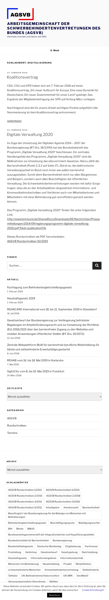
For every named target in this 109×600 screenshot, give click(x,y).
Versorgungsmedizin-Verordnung (26, 581)
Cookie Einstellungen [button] (93, 590)
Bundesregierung (62, 540)
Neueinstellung (51, 564)
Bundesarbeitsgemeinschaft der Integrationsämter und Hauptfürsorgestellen (51, 534)
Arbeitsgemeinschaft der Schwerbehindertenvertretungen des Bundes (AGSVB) (54, 28)
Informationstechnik (71, 558)
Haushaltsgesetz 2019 (21, 298)
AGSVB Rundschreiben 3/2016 (63, 501)
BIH (10, 528)
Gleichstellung (90, 552)
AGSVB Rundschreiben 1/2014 (62, 489)
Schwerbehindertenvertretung (62, 569)
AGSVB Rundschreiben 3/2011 (25, 501)
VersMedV (82, 575)
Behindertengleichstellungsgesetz (27, 522)
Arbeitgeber (52, 507)
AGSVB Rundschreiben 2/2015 (25, 495)
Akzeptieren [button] (54, 595)
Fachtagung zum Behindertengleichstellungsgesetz (39, 287)
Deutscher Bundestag (49, 546)
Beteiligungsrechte (89, 522)
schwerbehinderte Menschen (24, 569)
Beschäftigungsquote (62, 522)
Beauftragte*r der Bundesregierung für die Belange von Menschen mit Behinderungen (47, 515)
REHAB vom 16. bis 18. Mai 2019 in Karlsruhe (35, 360)
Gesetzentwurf (49, 552)
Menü (54, 50)
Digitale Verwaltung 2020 (30, 134)
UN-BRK (68, 575)
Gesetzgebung (69, 552)
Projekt (67, 564)
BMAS (31, 528)
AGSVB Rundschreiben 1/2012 (25, 489)
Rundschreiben (16, 425)
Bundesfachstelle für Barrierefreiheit (28, 540)
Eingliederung (73, 546)
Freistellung (14, 552)
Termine (12, 432)
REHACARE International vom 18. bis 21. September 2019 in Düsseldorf (52, 309)
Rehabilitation (83, 564)
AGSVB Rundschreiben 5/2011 (25, 507)
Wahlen (53, 581)
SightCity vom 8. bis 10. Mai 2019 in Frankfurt (35, 371)
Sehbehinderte (90, 569)
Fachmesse (91, 546)
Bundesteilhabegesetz (20, 546)
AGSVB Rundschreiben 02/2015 (27, 241)
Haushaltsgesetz (17, 558)
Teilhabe (13, 575)
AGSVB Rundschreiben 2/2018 (63, 495)
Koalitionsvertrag (22, 77)
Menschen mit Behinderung (23, 564)
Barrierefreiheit (90, 507)
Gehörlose (31, 552)
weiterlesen (14, 120)
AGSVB (12, 418)
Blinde (19, 528)
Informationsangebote (43, 558)
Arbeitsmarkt (71, 507)
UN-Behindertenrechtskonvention (40, 575)
